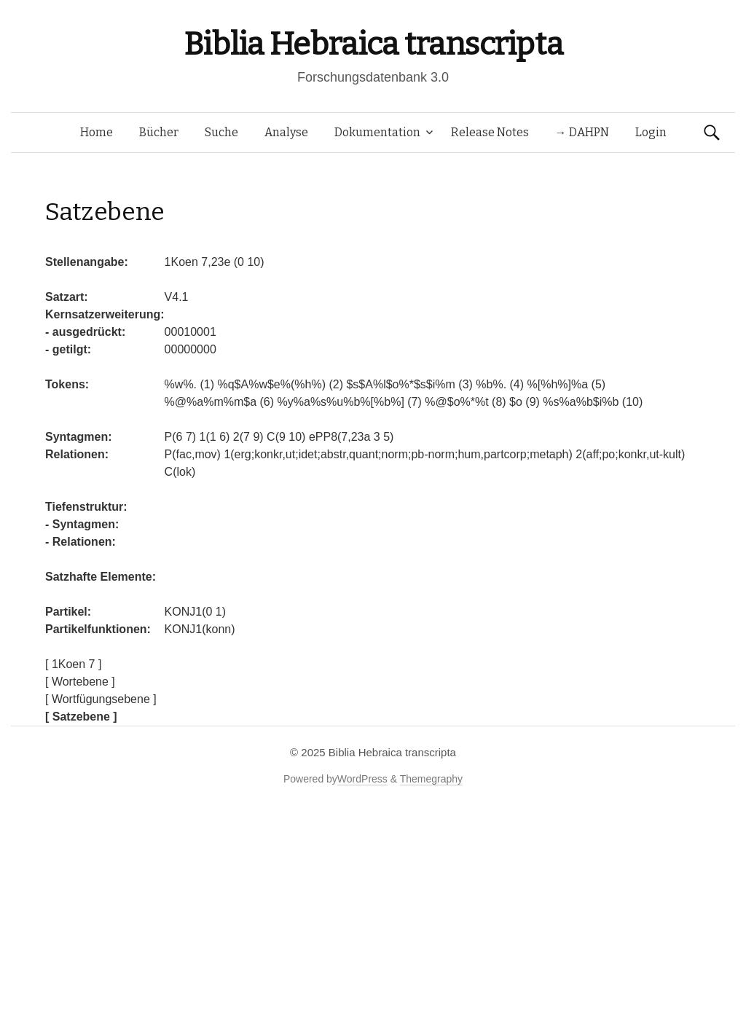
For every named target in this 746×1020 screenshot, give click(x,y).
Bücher (158, 132)
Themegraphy (431, 779)
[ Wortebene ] (80, 681)
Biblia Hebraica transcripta (373, 44)
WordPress (362, 779)
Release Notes (490, 132)
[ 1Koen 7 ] (73, 664)
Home (96, 132)
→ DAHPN (582, 132)
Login (651, 132)
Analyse (286, 132)
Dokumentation (377, 132)
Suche (221, 132)
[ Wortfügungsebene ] (101, 699)
